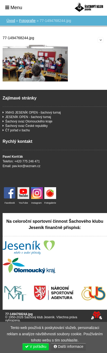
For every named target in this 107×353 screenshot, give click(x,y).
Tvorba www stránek (96, 315)
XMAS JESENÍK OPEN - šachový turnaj (33, 112)
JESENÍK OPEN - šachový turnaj (28, 117)
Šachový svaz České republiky (26, 126)
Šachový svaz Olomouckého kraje (28, 121)
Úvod (89, 7)
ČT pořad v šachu (17, 130)
